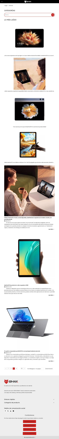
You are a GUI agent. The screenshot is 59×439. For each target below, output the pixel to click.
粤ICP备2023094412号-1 (29, 437)
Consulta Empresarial (29, 433)
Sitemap (19, 392)
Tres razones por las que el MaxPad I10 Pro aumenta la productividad (29, 126)
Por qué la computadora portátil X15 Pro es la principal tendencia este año (22, 351)
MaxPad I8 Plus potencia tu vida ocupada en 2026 (16, 285)
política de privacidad (26, 392)
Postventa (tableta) (29, 425)
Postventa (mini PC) (29, 421)
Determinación (49, 368)
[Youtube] (11, 411)
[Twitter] (8, 411)
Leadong (13, 392)
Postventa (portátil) (29, 429)
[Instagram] (13, 411)
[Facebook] (5, 411)
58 (21, 368)
